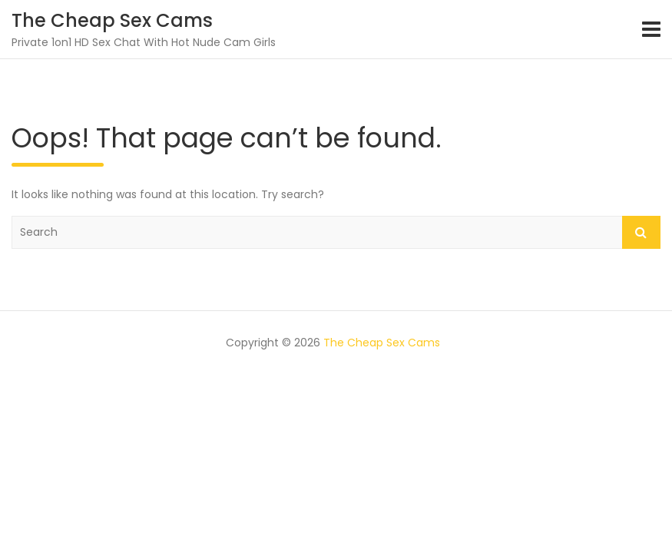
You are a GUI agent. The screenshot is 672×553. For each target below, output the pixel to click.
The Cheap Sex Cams (112, 20)
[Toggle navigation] (651, 29)
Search (641, 232)
